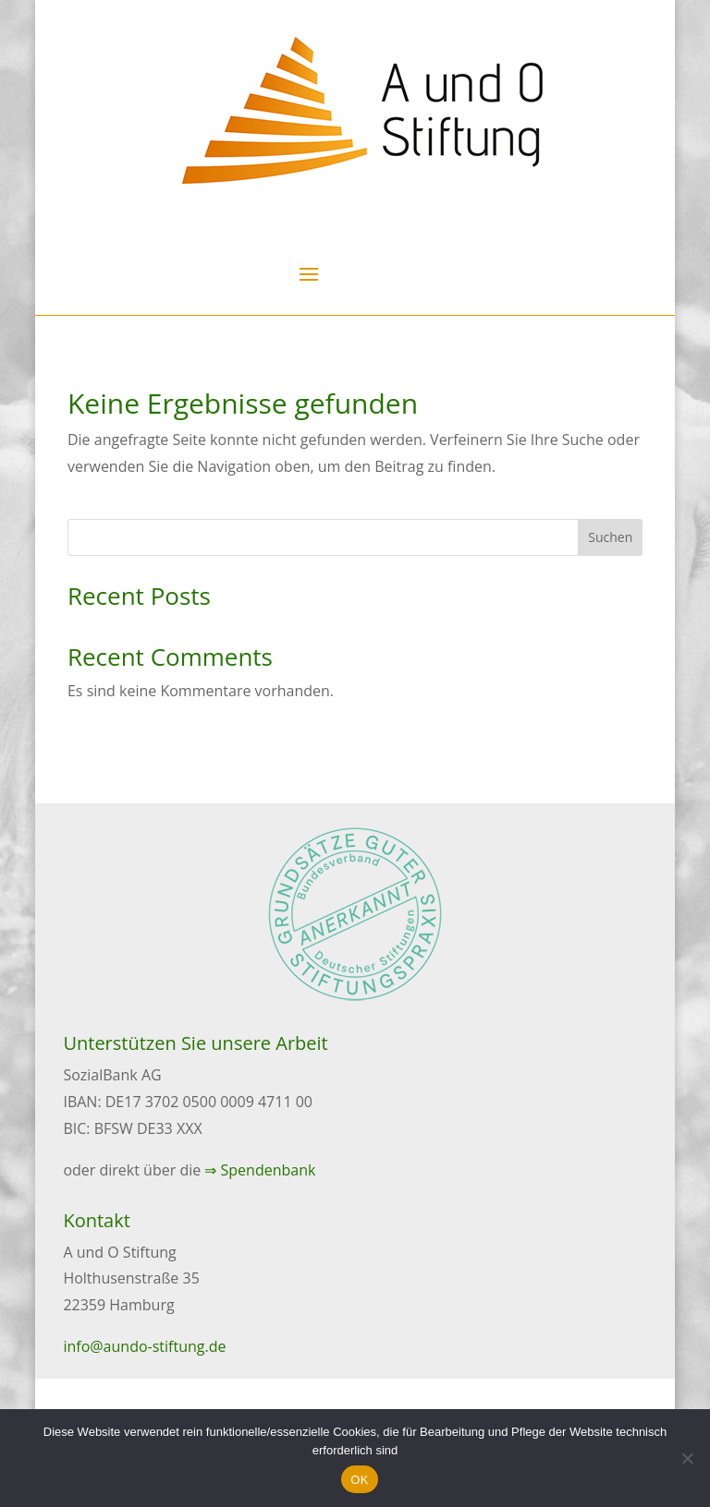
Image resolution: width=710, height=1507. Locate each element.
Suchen (610, 537)
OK (359, 1480)
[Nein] (687, 1458)
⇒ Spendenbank (259, 1170)
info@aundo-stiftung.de (144, 1346)
